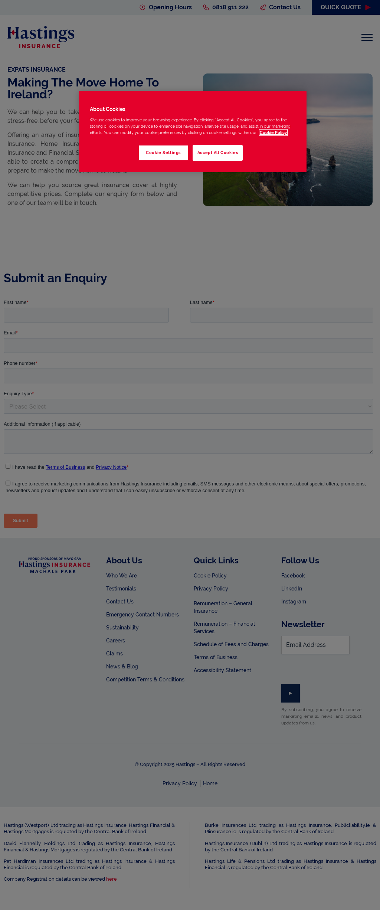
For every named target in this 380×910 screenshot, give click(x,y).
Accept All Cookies (217, 152)
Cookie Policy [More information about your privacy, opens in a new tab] (273, 132)
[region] (193, 131)
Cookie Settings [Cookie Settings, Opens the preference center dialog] (163, 152)
